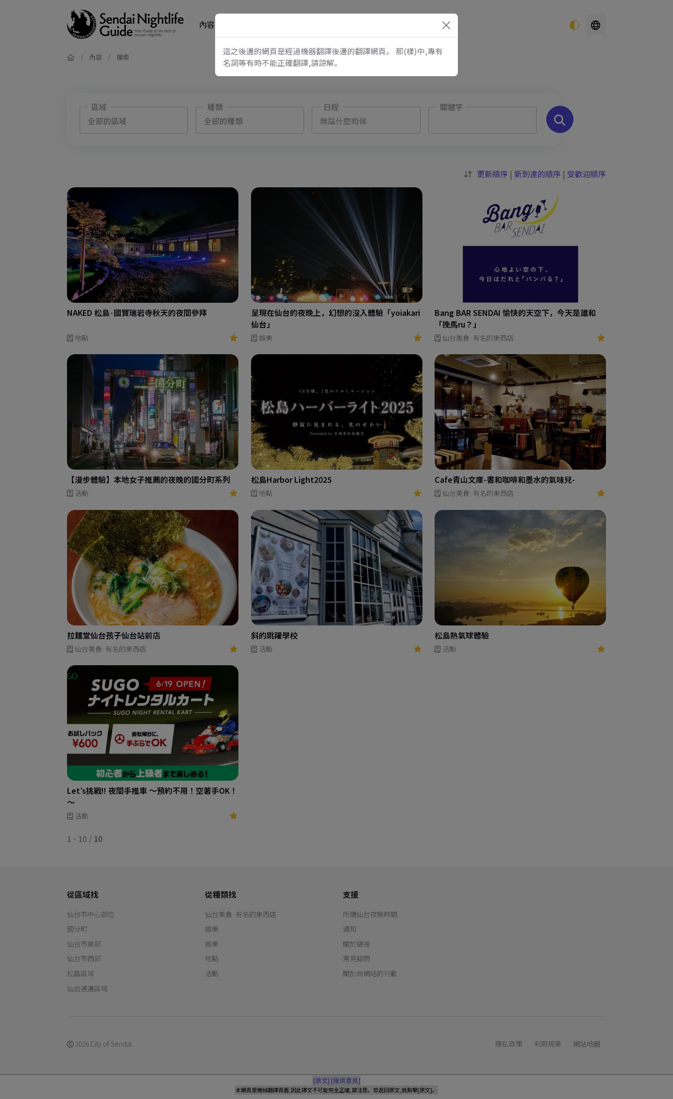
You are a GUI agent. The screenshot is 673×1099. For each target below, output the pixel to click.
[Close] (446, 25)
